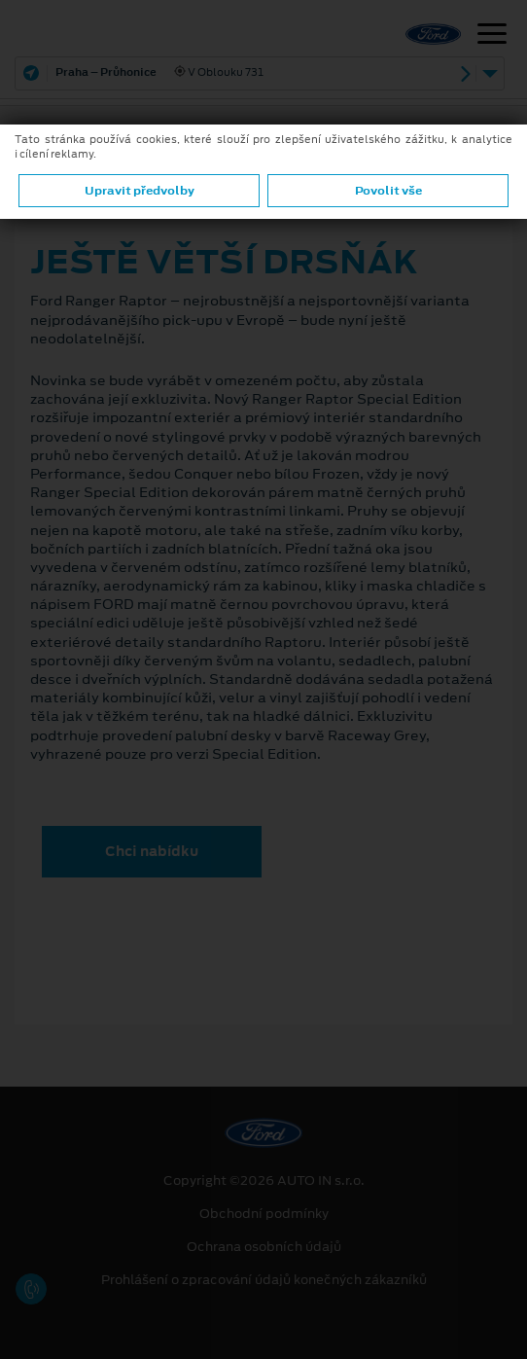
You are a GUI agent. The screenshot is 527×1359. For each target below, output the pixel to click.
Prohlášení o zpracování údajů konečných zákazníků (264, 1280)
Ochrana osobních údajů (264, 1247)
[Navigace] (492, 36)
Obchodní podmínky (264, 1214)
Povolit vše (388, 190)
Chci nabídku (151, 851)
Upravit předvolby (139, 190)
